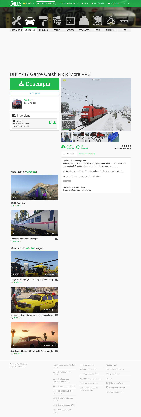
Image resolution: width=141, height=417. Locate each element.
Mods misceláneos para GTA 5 (62, 411)
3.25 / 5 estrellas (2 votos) (122, 148)
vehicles (30, 248)
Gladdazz (29, 100)
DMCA (109, 379)
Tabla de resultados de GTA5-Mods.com (89, 389)
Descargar (35, 84)
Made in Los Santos (18, 367)
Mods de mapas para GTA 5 (64, 405)
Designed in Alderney (18, 364)
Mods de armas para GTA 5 (64, 386)
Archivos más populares (89, 374)
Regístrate (113, 3)
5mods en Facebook (115, 387)
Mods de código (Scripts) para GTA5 (63, 392)
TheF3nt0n (17, 282)
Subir (84, 3)
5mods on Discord (114, 392)
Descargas (70, 148)
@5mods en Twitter (115, 383)
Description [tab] (69, 154)
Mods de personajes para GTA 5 (63, 399)
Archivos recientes (87, 365)
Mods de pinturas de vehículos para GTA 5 (61, 380)
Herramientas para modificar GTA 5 (64, 366)
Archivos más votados (88, 383)
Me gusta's (84, 148)
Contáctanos (111, 365)
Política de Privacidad (115, 370)
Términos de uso (113, 374)
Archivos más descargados (90, 379)
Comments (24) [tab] (87, 154)
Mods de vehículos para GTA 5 (62, 373)
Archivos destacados (88, 370)
